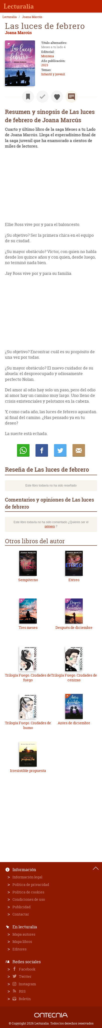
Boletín (24, 998)
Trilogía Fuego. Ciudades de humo (28, 725)
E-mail (78, 450)
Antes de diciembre (74, 722)
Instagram (27, 984)
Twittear (60, 450)
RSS (22, 991)
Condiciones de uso (28, 899)
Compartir (42, 450)
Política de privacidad (30, 884)
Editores (19, 949)
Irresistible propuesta (28, 770)
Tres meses (28, 627)
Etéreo (74, 579)
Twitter (25, 976)
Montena (47, 56)
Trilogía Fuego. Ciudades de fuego (28, 678)
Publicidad (21, 906)
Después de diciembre (74, 627)
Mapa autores (23, 934)
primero (50, 526)
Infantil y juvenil (53, 74)
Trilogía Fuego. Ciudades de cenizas (74, 678)
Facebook (27, 969)
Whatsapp (23, 450)
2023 (44, 65)
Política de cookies (28, 892)
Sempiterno (28, 579)
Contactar (20, 914)
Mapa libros (22, 941)
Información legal (27, 877)
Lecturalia (9, 17)
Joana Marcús (32, 17)
